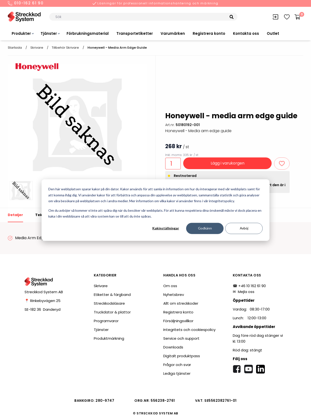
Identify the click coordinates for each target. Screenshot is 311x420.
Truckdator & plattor (112, 312)
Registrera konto (209, 33)
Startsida (15, 47)
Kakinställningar (165, 228)
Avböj (244, 228)
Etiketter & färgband (112, 294)
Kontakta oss (246, 33)
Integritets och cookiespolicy (189, 329)
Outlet (273, 33)
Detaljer (15, 214)
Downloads (173, 347)
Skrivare (36, 47)
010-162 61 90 (26, 3)
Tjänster (49, 33)
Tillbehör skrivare (65, 47)
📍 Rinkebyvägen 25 (42, 300)
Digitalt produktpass (181, 355)
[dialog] (155, 210)
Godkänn (205, 228)
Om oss (170, 285)
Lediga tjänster (176, 373)
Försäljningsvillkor (178, 320)
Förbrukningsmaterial (88, 33)
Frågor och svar (177, 364)
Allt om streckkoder (180, 303)
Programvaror (106, 320)
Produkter (21, 33)
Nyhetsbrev (173, 294)
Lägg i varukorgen (227, 163)
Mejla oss (246, 291)
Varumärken (173, 33)
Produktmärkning (109, 338)
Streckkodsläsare (109, 303)
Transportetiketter (134, 33)
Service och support (181, 338)
